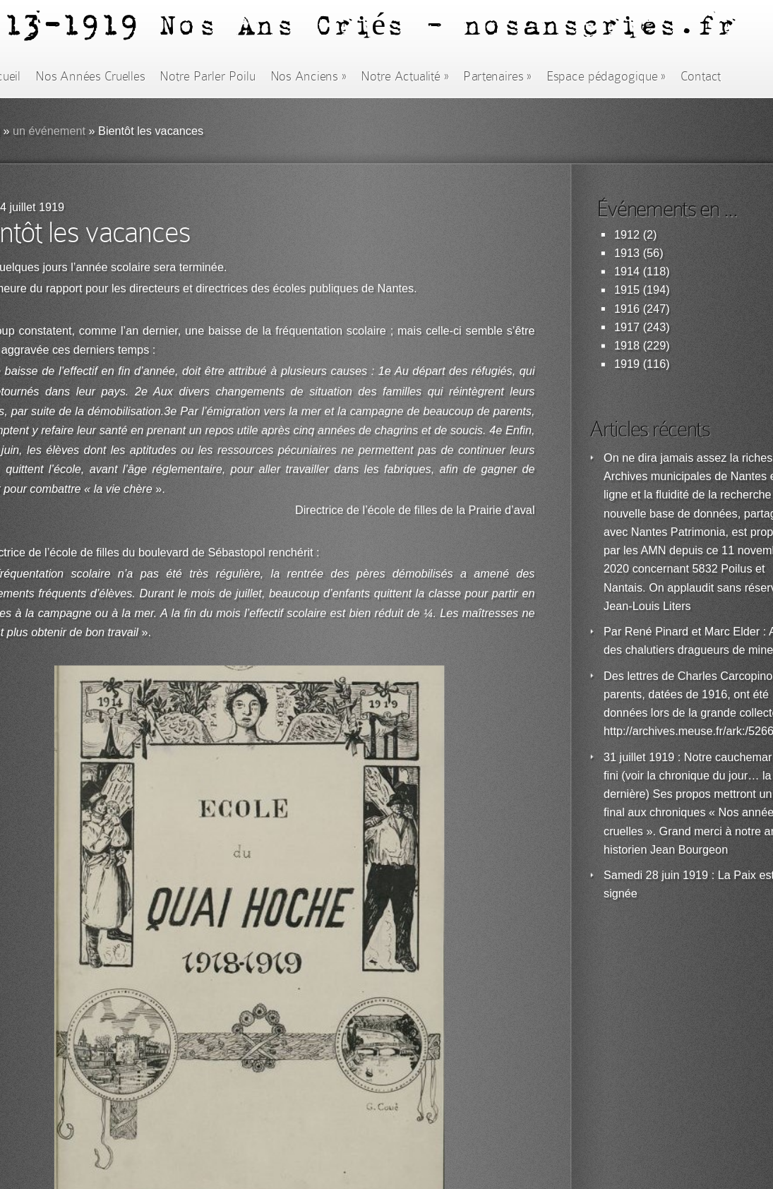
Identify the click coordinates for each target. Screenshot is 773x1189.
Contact (701, 76)
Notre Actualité (404, 76)
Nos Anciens (308, 76)
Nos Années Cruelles (90, 76)
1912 (627, 234)
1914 (627, 271)
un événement (49, 131)
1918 (627, 345)
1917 (627, 327)
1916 (627, 309)
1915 (627, 290)
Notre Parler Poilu (207, 76)
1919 (627, 364)
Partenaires (497, 76)
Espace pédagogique (606, 76)
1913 (627, 253)
